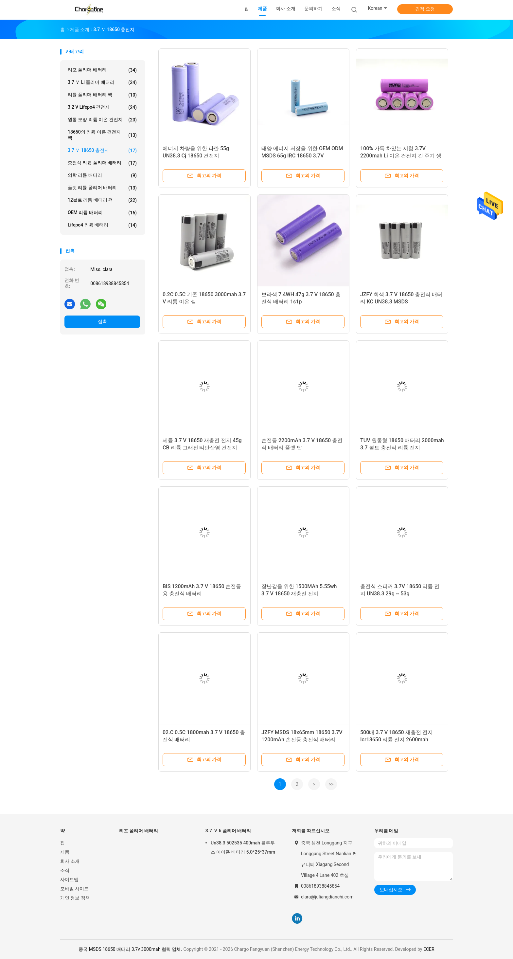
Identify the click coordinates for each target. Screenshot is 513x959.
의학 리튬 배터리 (102, 175)
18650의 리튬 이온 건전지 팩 (102, 134)
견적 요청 (424, 8)
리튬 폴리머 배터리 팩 (102, 95)
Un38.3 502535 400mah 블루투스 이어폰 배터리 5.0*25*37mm (243, 847)
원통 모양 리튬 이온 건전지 (102, 120)
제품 (64, 852)
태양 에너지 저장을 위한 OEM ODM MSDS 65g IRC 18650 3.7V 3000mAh (302, 155)
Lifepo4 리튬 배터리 (102, 225)
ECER (428, 949)
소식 (64, 870)
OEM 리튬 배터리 (102, 212)
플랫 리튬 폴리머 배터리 (102, 188)
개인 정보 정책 (75, 897)
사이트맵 (69, 879)
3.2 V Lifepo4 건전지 (102, 107)
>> (331, 784)
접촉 (102, 321)
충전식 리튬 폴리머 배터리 (102, 163)
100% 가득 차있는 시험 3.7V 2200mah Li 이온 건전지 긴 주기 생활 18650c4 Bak (400, 155)
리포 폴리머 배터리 (102, 70)
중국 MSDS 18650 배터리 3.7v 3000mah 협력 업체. (131, 949)
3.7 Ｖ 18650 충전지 (102, 150)
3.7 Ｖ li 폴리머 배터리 (102, 82)
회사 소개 (70, 861)
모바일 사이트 (74, 888)
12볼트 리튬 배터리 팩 (102, 200)
